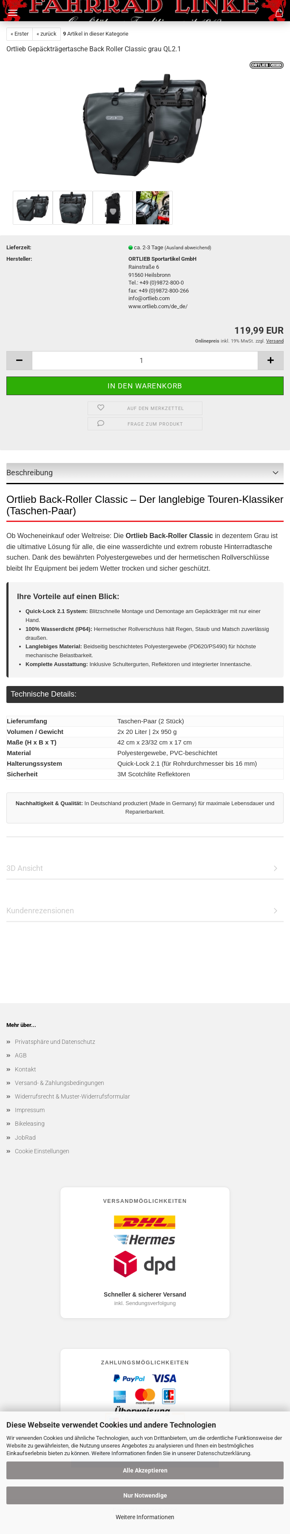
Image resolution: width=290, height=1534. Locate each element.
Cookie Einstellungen (42, 1151)
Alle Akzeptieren (145, 1470)
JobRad (25, 1137)
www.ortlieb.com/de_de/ (158, 306)
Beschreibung (29, 472)
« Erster (19, 34)
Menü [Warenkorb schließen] (12, 12)
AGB (21, 1055)
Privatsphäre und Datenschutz (55, 1041)
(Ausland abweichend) (188, 248)
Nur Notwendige (145, 1495)
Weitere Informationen (145, 1517)
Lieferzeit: (18, 247)
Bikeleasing (30, 1123)
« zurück (47, 34)
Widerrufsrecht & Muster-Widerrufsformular (72, 1096)
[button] (19, 360)
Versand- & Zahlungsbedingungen (59, 1082)
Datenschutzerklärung (223, 1453)
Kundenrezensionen (40, 910)
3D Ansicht (24, 868)
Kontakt (25, 1069)
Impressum (30, 1110)
